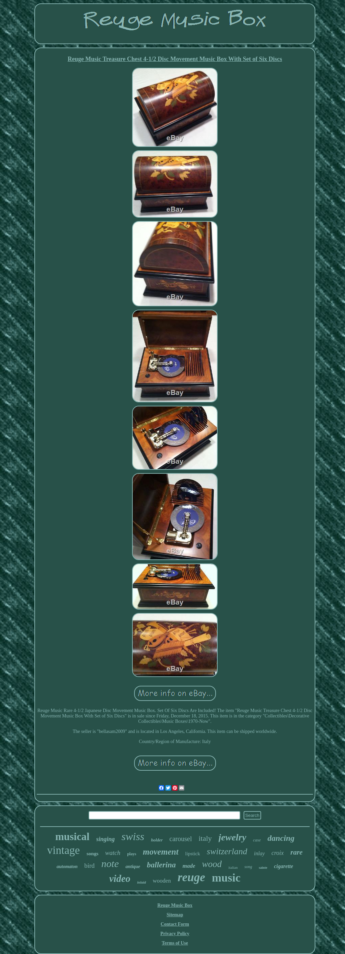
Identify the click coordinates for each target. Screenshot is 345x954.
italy (205, 838)
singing (105, 839)
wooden (162, 881)
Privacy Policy (174, 933)
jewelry (232, 837)
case (257, 839)
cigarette (283, 866)
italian (233, 867)
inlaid (141, 882)
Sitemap (175, 914)
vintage (63, 850)
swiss (133, 836)
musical (72, 836)
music (226, 877)
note (110, 863)
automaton (67, 866)
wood (212, 864)
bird (89, 865)
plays (131, 854)
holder (157, 839)
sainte (263, 867)
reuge (191, 877)
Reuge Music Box (174, 905)
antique (132, 866)
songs (92, 853)
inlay (259, 853)
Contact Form (175, 924)
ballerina (161, 865)
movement (161, 851)
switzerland (227, 851)
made (189, 866)
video (119, 878)
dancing (281, 838)
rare (296, 852)
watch (112, 852)
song (248, 866)
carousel (180, 838)
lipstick (192, 853)
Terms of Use (175, 943)
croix (278, 853)
